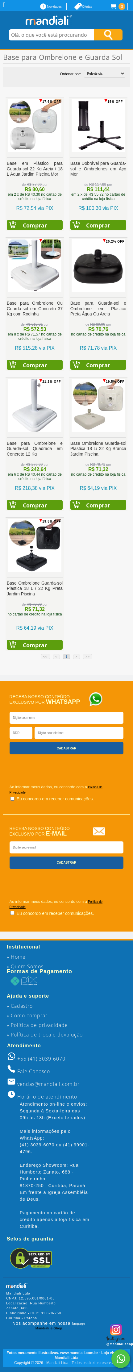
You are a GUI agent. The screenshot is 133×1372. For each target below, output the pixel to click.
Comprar (35, 225)
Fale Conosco (33, 1071)
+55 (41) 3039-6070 (41, 1058)
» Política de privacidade (37, 1025)
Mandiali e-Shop (48, 1328)
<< (45, 656)
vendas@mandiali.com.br (48, 1084)
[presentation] (46, 766)
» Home (16, 956)
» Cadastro (20, 1006)
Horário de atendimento (47, 1096)
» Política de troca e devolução (45, 1034)
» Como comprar (27, 1015)
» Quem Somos (25, 966)
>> (87, 656)
